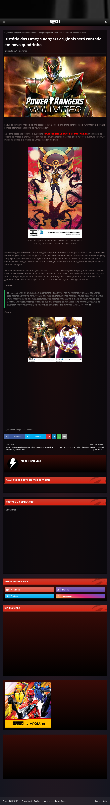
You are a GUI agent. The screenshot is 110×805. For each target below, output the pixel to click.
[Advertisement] (55, 9)
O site (104, 801)
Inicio (97, 801)
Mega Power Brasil (31, 460)
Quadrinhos (21, 32)
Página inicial (9, 32)
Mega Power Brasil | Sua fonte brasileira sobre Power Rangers (42, 801)
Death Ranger (15, 429)
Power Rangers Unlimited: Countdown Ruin (66, 133)
